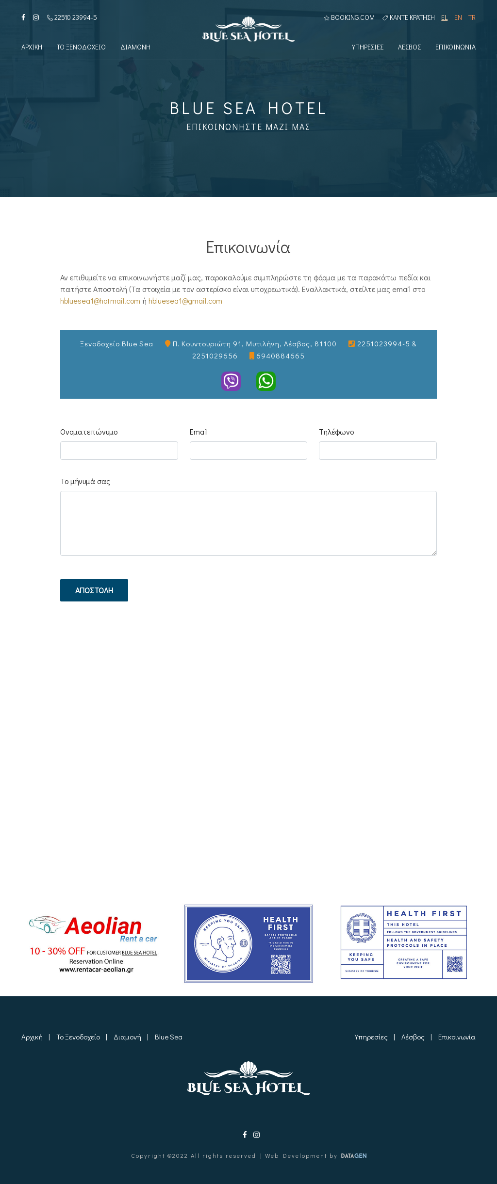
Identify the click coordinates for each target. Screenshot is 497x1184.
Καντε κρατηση (408, 17)
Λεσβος (409, 47)
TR (472, 17)
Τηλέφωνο (336, 431)
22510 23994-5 (72, 17)
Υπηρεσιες (367, 47)
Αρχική (32, 1036)
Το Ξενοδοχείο (78, 1036)
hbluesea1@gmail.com (185, 300)
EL (444, 17)
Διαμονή (127, 1036)
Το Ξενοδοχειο (81, 47)
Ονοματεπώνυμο (88, 431)
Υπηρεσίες (371, 1036)
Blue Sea (168, 1036)
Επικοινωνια (455, 47)
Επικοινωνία (457, 1036)
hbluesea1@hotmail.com (100, 300)
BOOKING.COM (349, 17)
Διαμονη (135, 47)
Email (199, 431)
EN (458, 17)
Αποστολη (94, 590)
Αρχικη (31, 47)
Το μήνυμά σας (85, 481)
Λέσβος (413, 1036)
